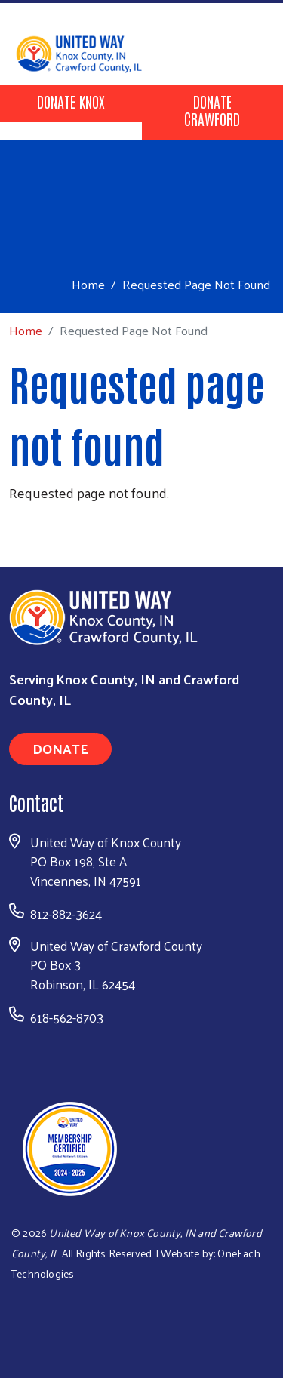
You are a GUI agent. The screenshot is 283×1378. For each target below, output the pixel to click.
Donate (60, 748)
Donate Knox (71, 101)
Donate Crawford (212, 109)
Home (88, 284)
